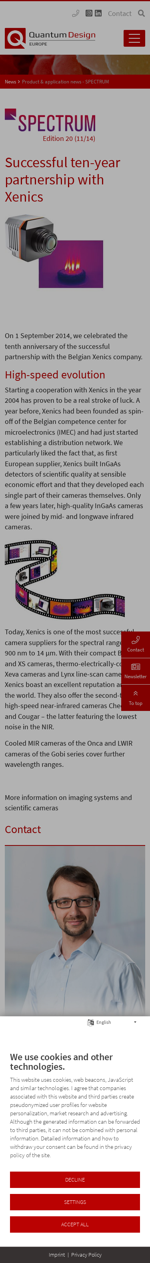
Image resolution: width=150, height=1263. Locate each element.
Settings (75, 1202)
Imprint (57, 1254)
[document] (75, 1111)
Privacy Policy (86, 1254)
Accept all (75, 1224)
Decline (75, 1179)
